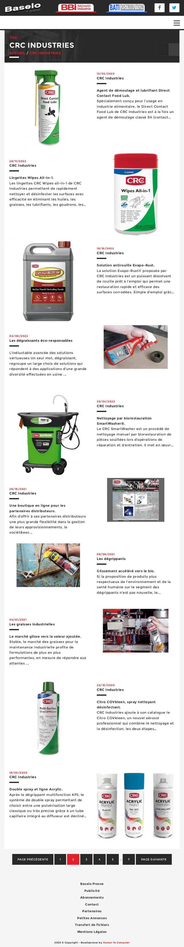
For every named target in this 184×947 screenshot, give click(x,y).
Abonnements (92, 897)
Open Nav (179, 20)
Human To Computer (116, 942)
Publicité (92, 891)
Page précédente (32, 859)
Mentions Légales (92, 932)
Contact (92, 904)
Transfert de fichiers (92, 925)
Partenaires (92, 911)
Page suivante (154, 859)
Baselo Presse (92, 884)
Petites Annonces (92, 918)
